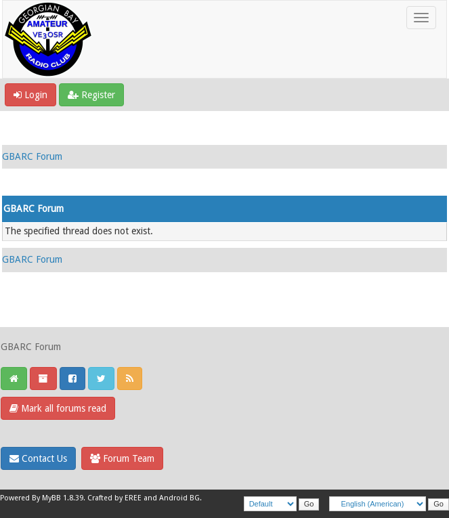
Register (91, 94)
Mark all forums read (57, 408)
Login (30, 94)
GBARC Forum (32, 156)
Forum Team (122, 458)
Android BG (179, 498)
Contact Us (38, 458)
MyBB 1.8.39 (62, 498)
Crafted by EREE (114, 498)
